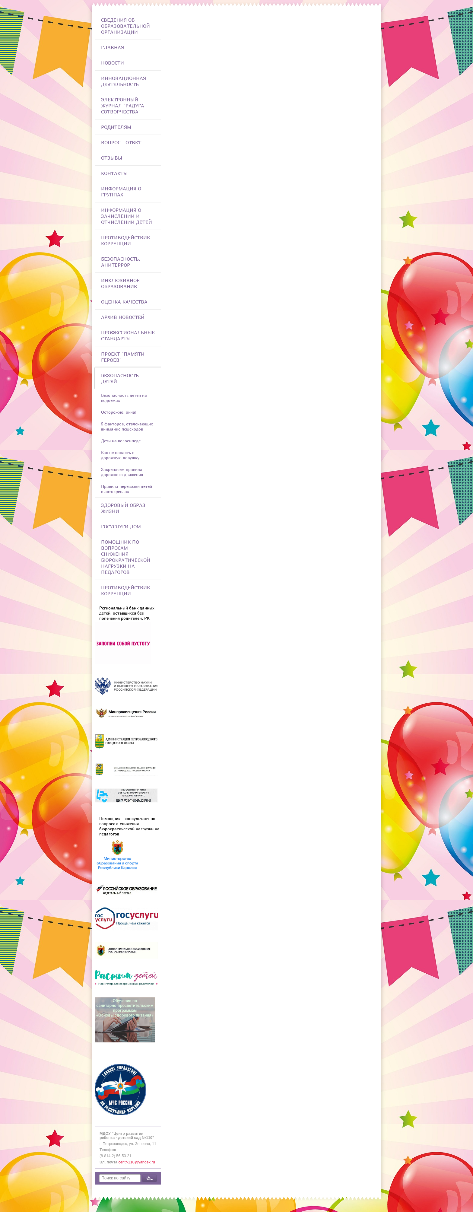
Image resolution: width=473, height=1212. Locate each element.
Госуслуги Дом (121, 526)
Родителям (116, 127)
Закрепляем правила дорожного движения (122, 472)
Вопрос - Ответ (121, 142)
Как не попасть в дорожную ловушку (120, 455)
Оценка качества (124, 302)
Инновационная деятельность (123, 81)
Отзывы (111, 158)
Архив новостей (122, 317)
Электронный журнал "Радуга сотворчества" (122, 106)
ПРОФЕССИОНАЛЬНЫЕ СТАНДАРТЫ (128, 335)
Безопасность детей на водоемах (124, 398)
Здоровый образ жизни (123, 508)
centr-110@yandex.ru (137, 1162)
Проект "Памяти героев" (122, 357)
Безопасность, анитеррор (120, 262)
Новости (112, 63)
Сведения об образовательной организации (125, 26)
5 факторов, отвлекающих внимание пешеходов (127, 426)
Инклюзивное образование (120, 283)
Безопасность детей (120, 378)
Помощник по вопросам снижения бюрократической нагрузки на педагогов (125, 557)
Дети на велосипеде (121, 440)
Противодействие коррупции (125, 240)
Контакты (114, 173)
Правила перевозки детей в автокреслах (126, 489)
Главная (112, 47)
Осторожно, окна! (118, 412)
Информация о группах (121, 192)
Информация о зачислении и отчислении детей (126, 216)
